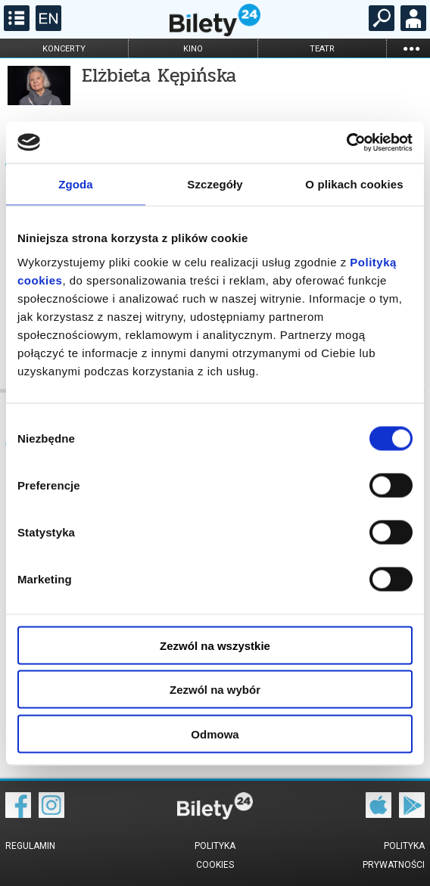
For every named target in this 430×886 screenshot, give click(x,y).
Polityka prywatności (394, 855)
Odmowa (214, 733)
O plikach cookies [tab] (354, 184)
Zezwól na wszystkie (215, 645)
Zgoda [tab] (75, 184)
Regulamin (30, 846)
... (411, 48)
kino (193, 49)
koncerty (64, 49)
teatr (322, 49)
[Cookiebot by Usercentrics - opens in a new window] (346, 142)
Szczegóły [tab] (214, 184)
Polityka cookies (215, 855)
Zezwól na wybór (215, 689)
